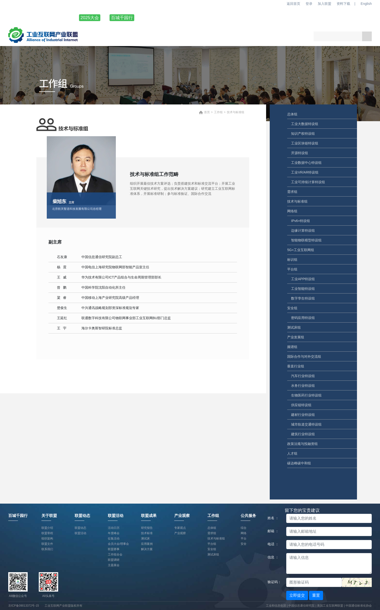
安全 (243, 544)
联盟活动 (227, 17)
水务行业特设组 (303, 386)
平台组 (292, 269)
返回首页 (293, 4)
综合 (243, 528)
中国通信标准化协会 (359, 605)
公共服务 (363, 17)
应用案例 (147, 544)
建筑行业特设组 (303, 434)
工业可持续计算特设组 (308, 182)
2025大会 (89, 17)
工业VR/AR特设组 (304, 172)
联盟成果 (261, 17)
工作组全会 (115, 554)
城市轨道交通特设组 (306, 424)
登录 (309, 4)
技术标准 (147, 533)
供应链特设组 (301, 405)
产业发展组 (295, 337)
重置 (316, 595)
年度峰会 (113, 533)
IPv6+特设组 (300, 221)
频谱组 (292, 347)
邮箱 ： (273, 531)
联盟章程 (47, 533)
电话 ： (273, 544)
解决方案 (147, 549)
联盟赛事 (113, 549)
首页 (207, 112)
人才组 (292, 453)
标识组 (292, 259)
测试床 (145, 538)
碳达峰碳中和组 (299, 463)
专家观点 (180, 528)
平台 (243, 538)
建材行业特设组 (303, 415)
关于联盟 (159, 17)
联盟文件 (47, 544)
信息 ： (273, 557)
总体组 (292, 114)
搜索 (367, 36)
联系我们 (47, 549)
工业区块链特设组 (304, 143)
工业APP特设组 (303, 279)
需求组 (292, 192)
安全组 (292, 308)
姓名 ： (273, 518)
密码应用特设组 (303, 318)
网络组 (292, 211)
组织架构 (47, 538)
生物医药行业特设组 (306, 395)
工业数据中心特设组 (306, 163)
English (366, 4)
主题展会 (113, 565)
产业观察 (295, 17)
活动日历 (113, 528)
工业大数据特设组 (304, 124)
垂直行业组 (295, 366)
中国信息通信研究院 (301, 605)
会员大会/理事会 (118, 544)
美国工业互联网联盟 (330, 605)
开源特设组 (299, 153)
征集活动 (113, 538)
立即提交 (297, 595)
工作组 (331, 17)
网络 (243, 533)
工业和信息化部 (276, 605)
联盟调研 (113, 560)
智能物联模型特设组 (306, 240)
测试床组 (294, 327)
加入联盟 (324, 4)
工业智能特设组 (303, 289)
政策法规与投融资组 (302, 444)
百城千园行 (122, 17)
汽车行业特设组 (303, 376)
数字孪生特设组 (303, 298)
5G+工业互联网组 (300, 250)
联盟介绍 (47, 528)
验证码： (274, 582)
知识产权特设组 (303, 133)
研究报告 (147, 528)
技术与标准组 (297, 201)
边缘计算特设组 (303, 230)
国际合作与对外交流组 (304, 356)
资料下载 (343, 4)
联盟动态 (193, 17)
